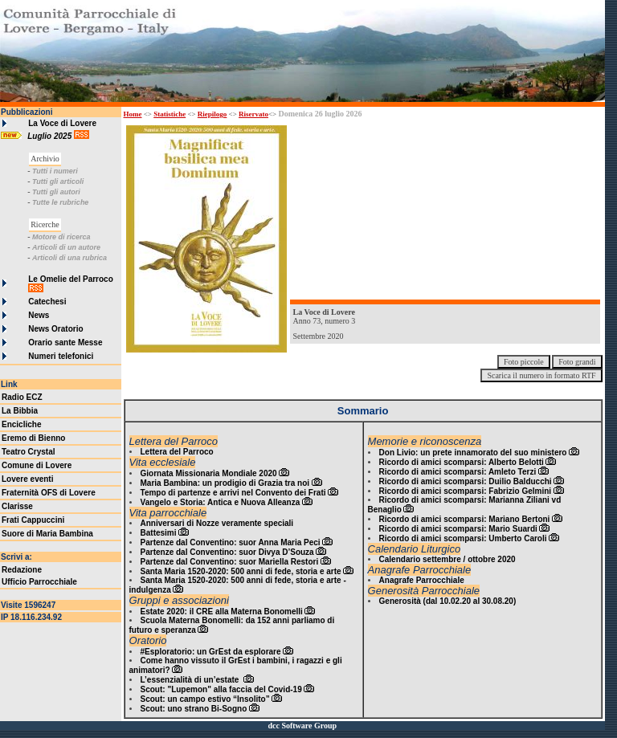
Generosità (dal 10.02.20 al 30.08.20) (448, 601)
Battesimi (159, 532)
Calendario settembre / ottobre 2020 (447, 559)
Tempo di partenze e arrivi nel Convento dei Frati (233, 492)
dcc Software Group (302, 725)
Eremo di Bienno (33, 438)
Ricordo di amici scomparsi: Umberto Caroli (463, 538)
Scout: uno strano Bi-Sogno (194, 708)
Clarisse (17, 506)
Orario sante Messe (65, 342)
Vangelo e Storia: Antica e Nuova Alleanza (220, 502)
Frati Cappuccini (33, 520)
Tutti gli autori (56, 192)
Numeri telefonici (60, 356)
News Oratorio (55, 328)
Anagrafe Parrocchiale (421, 580)
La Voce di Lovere (62, 123)
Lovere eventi (27, 479)
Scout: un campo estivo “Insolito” (205, 699)
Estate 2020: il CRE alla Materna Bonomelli (222, 611)
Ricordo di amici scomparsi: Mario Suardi (458, 528)
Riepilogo (212, 114)
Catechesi (47, 301)
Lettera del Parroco (177, 451)
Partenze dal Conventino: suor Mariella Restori (230, 561)
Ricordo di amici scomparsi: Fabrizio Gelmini (465, 491)
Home (133, 114)
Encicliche (21, 424)
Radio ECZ (22, 397)
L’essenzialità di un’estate (191, 679)
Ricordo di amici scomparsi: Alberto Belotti (461, 462)
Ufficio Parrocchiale (39, 581)
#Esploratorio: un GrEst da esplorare (211, 651)
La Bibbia (20, 410)
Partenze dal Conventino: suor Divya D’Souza (227, 552)
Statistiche (169, 114)
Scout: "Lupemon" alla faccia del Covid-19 (221, 689)
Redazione (22, 569)
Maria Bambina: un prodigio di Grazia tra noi (225, 483)
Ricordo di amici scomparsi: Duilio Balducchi (465, 481)
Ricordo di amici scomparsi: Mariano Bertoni (464, 519)
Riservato (253, 114)
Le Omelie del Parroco (70, 279)
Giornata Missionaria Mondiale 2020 (209, 473)
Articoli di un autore (66, 247)
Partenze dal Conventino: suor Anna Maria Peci (231, 542)
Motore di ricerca (61, 237)
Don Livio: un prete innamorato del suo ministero (473, 452)
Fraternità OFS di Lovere (49, 492)
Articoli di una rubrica (69, 258)
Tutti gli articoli (58, 181)
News (38, 315)
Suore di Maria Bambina (47, 533)
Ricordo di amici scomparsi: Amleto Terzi (458, 471)
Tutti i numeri (55, 171)
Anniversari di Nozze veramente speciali (217, 523)
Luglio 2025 (50, 136)
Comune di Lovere (37, 465)
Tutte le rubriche (60, 202)
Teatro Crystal (28, 451)
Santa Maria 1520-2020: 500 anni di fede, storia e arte (241, 571)
